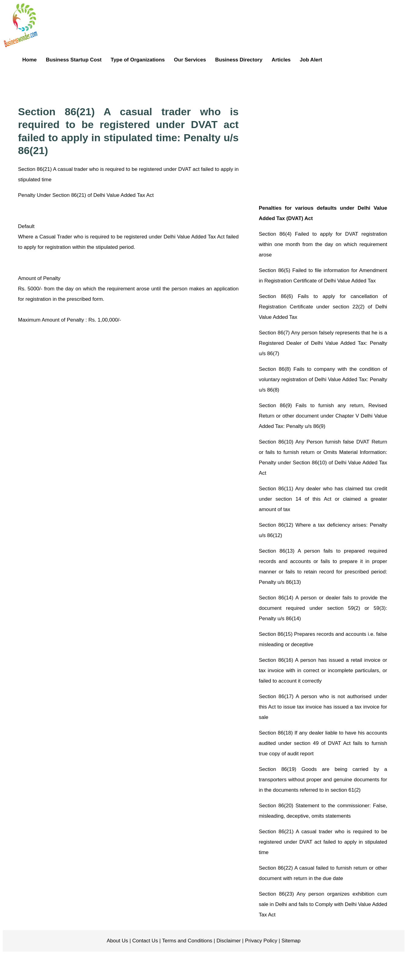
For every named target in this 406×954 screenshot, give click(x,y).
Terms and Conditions (186, 941)
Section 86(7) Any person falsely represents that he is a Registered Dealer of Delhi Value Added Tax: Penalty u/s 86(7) (323, 343)
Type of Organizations (138, 60)
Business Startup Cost (73, 60)
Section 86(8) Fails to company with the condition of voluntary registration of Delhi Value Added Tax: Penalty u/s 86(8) (323, 379)
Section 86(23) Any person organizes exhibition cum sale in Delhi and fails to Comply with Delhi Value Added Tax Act (323, 904)
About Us (117, 941)
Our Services (190, 60)
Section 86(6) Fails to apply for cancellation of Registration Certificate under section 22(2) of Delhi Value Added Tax (323, 306)
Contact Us (144, 941)
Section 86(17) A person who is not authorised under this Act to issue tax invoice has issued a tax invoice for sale (323, 707)
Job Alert (311, 60)
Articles (281, 60)
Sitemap (290, 941)
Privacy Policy (260, 941)
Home (29, 60)
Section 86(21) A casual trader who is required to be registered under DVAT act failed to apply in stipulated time (323, 842)
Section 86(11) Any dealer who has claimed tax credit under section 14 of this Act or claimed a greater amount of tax (323, 499)
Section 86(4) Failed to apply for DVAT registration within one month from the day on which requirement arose (323, 244)
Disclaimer (228, 941)
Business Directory (239, 60)
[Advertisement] (218, 84)
